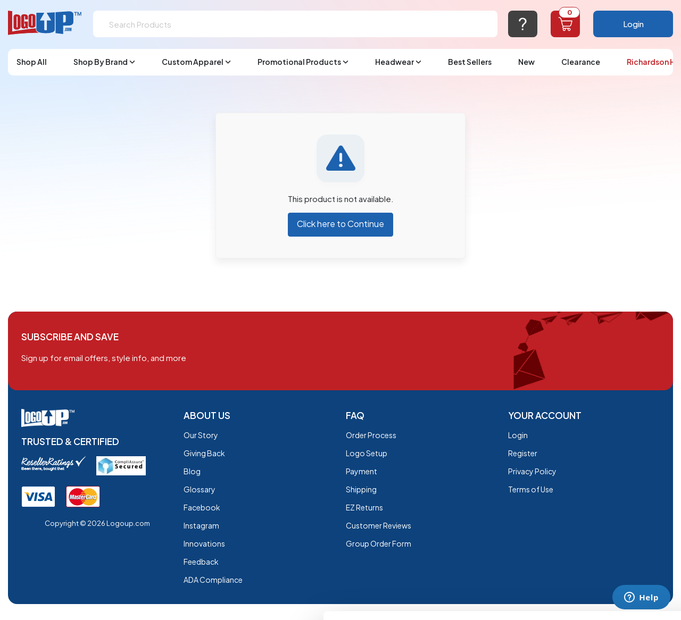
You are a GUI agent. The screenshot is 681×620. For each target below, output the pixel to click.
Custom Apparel (196, 61)
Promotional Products (303, 61)
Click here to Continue (340, 223)
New (526, 61)
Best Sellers (470, 61)
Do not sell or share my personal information (592, 525)
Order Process (371, 435)
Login (633, 24)
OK (592, 477)
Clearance (580, 61)
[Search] (295, 24)
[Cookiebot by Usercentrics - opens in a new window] (68, 599)
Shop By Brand (104, 61)
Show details (164, 599)
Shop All (31, 61)
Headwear (398, 61)
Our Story (201, 435)
